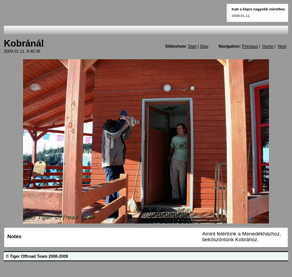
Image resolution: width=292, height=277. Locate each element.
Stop (204, 46)
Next (282, 46)
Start (192, 46)
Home (267, 46)
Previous (250, 46)
